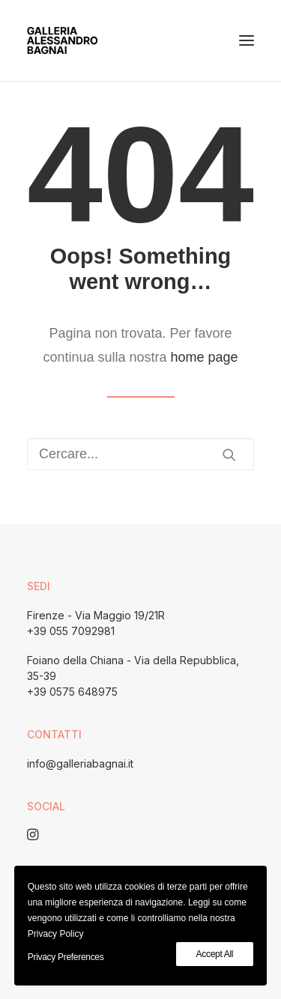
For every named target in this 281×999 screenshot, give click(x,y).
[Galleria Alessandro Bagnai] (62, 40)
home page (204, 357)
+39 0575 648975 (72, 691)
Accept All (215, 954)
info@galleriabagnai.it (80, 763)
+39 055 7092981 (71, 631)
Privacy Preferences (66, 957)
